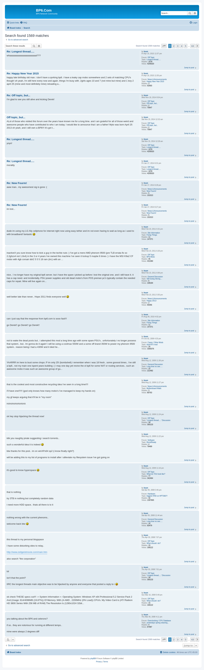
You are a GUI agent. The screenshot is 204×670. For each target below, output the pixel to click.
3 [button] (177, 46)
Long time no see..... (155, 366)
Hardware (151, 494)
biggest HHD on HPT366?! (157, 496)
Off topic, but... (152, 103)
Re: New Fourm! (17, 183)
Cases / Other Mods (155, 342)
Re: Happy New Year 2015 (23, 73)
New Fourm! (151, 191)
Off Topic (151, 57)
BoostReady (151, 442)
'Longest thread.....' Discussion (158, 420)
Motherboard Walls (154, 388)
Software (151, 440)
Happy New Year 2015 (155, 81)
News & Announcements (157, 79)
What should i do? (154, 543)
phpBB (93, 658)
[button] (164, 46)
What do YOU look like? (156, 474)
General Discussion (155, 277)
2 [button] (173, 46)
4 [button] (181, 46)
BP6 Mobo (151, 257)
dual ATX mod (152, 345)
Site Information (154, 233)
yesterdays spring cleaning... (158, 623)
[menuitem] (23, 23)
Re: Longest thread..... (20, 51)
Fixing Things (152, 235)
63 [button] (192, 46)
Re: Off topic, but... (18, 95)
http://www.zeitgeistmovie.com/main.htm (27, 552)
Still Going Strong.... (154, 279)
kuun (146, 51)
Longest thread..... (154, 60)
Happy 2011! (152, 301)
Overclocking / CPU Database (159, 621)
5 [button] (185, 46)
